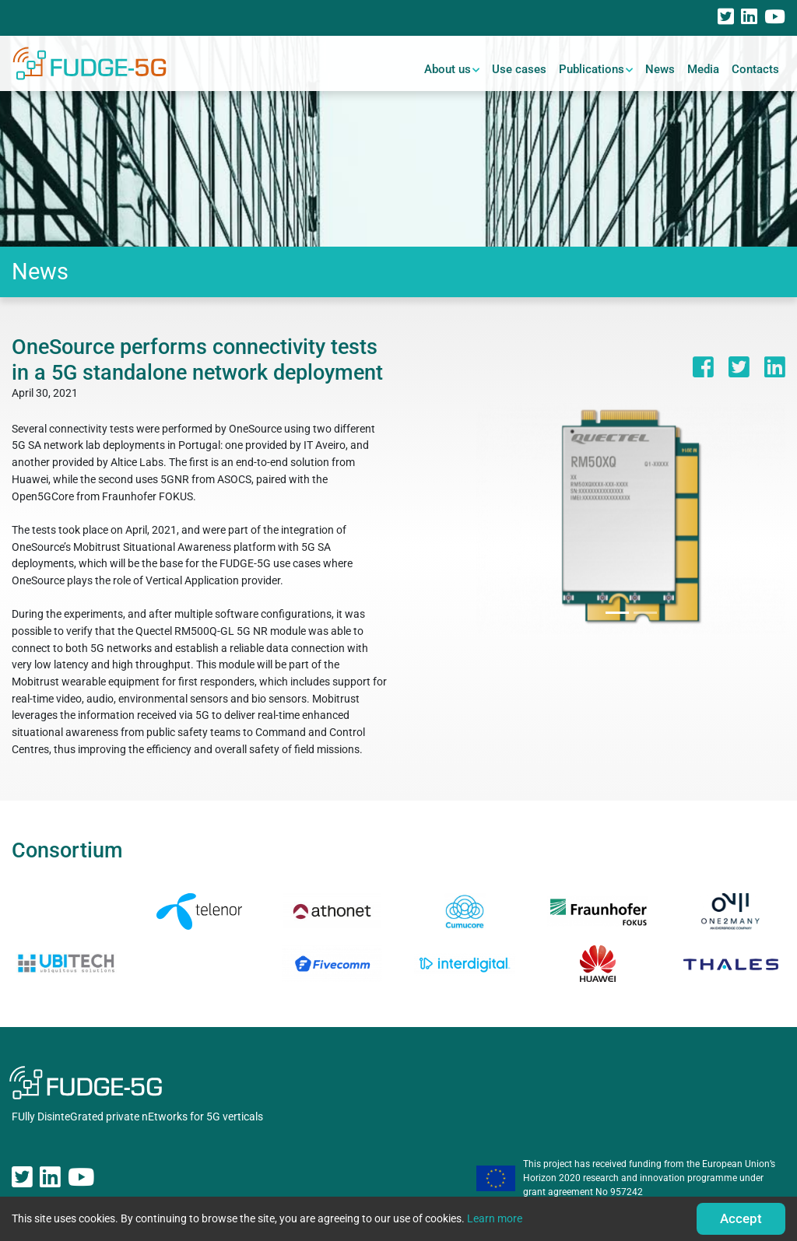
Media (703, 69)
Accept (741, 1218)
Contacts (755, 69)
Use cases (519, 69)
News (660, 69)
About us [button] (447, 69)
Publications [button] (591, 69)
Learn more (494, 1218)
